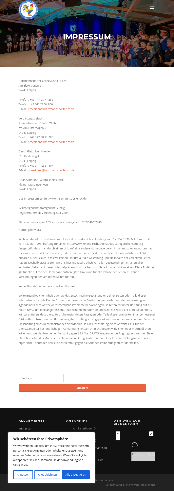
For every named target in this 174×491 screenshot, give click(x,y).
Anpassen (23, 474)
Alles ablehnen (47, 474)
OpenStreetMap (144, 454)
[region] (51, 457)
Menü (151, 8)
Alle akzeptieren (76, 474)
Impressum (26, 428)
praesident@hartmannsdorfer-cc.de (51, 109)
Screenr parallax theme (120, 484)
